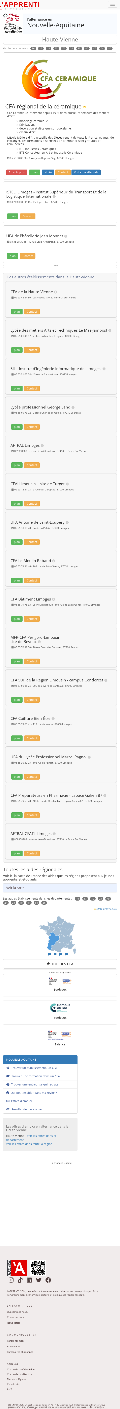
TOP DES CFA (60, 963)
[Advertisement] (60, 1202)
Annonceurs (14, 1346)
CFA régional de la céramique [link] (43, 106)
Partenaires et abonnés (20, 1352)
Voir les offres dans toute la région (29, 1144)
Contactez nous (15, 1317)
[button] (16, 172)
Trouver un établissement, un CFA (31, 1068)
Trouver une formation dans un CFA (33, 1076)
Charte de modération (19, 1374)
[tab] (61, 277)
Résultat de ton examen (24, 1109)
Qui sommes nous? (17, 1312)
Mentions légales (16, 1379)
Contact (63, 172)
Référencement (15, 1340)
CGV (9, 1389)
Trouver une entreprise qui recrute (32, 1084)
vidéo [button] (48, 172)
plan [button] (35, 172)
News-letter (13, 1322)
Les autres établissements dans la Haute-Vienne (49, 277)
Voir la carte (15, 888)
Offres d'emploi (19, 1101)
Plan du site (13, 1384)
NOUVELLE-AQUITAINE (21, 1059)
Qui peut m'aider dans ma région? (31, 1093)
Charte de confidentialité (21, 1369)
